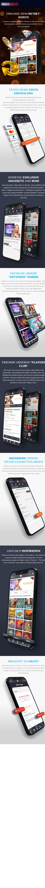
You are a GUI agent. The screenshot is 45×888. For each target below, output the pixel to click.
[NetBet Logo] (9, 4)
